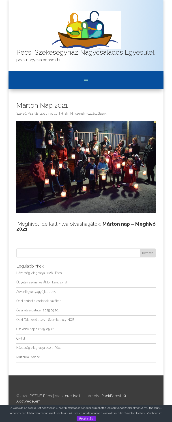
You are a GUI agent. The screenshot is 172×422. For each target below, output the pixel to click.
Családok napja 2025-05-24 (35, 329)
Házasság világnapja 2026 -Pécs (39, 273)
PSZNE (33, 113)
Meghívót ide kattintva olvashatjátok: (86, 226)
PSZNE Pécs (41, 396)
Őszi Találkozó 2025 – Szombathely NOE (45, 319)
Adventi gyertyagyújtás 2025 (36, 291)
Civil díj (21, 338)
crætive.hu (74, 396)
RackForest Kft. (115, 396)
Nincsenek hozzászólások (88, 113)
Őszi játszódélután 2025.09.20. (37, 310)
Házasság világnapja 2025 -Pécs (38, 347)
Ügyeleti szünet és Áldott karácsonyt (41, 282)
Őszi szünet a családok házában (38, 301)
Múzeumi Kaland (28, 357)
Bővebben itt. (154, 413)
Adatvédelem (28, 401)
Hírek (64, 113)
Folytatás (86, 418)
